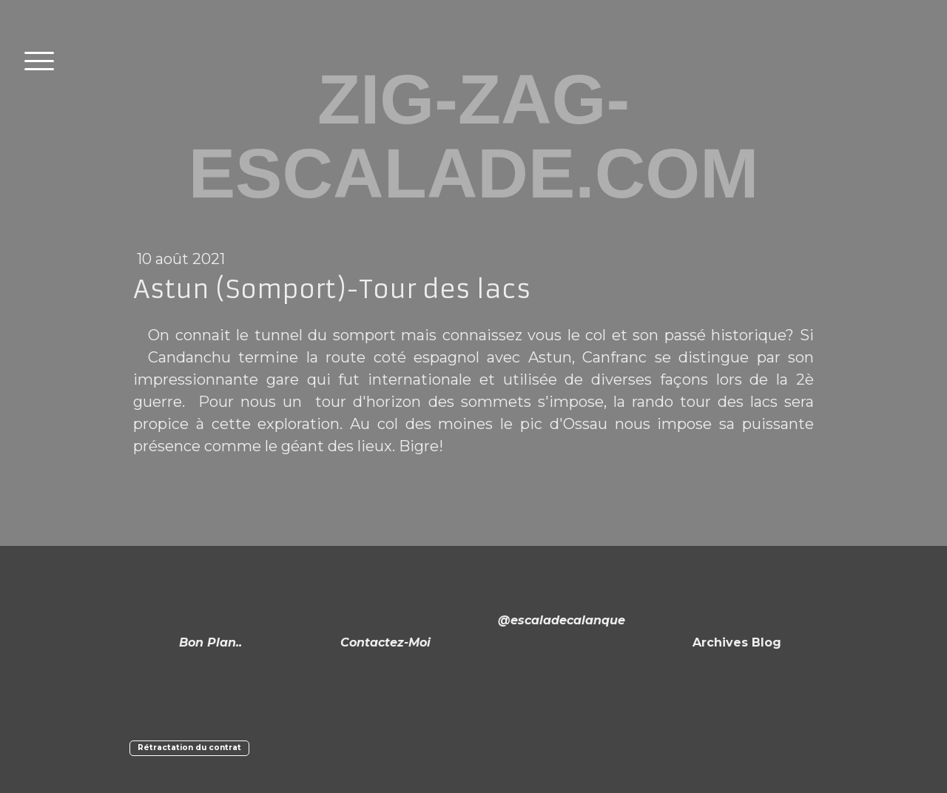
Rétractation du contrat (189, 747)
